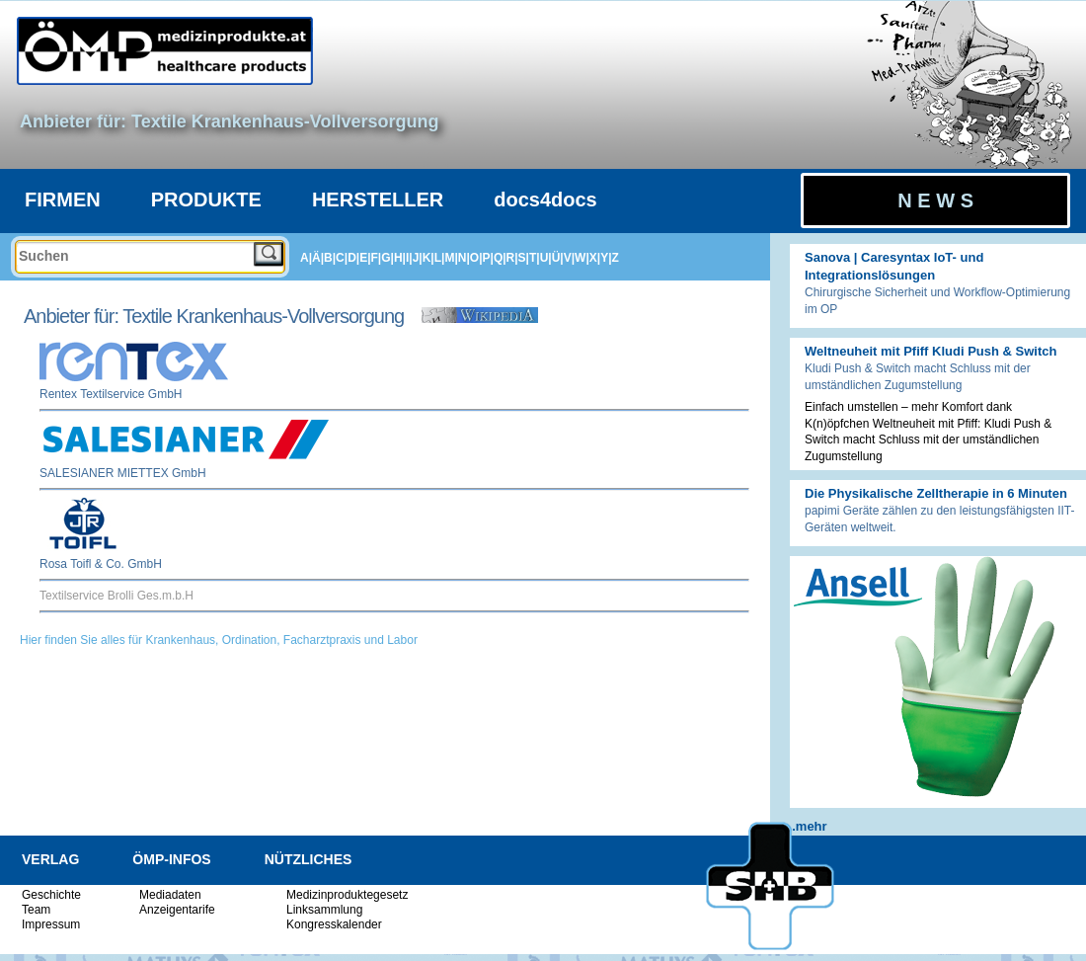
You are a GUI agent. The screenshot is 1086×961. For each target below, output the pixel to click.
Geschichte (51, 895)
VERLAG (50, 859)
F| (376, 258)
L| (439, 258)
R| (512, 258)
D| (353, 258)
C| (342, 258)
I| (409, 258)
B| (330, 258)
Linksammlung (324, 910)
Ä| (318, 258)
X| (594, 258)
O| (476, 258)
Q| (500, 258)
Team (36, 910)
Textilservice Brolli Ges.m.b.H (116, 595)
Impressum (51, 924)
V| (569, 258)
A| (306, 258)
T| (534, 258)
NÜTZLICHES (308, 859)
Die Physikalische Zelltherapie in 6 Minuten (936, 493)
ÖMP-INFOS (171, 859)
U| (546, 258)
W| (582, 258)
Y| (605, 258)
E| (364, 258)
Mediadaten (170, 895)
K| (428, 258)
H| (400, 258)
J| (418, 258)
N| (464, 258)
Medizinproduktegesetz (347, 895)
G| (387, 258)
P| (488, 258)
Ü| (558, 258)
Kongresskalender (334, 924)
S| (523, 258)
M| (450, 258)
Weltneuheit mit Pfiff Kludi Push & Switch (930, 351)
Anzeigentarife (177, 910)
